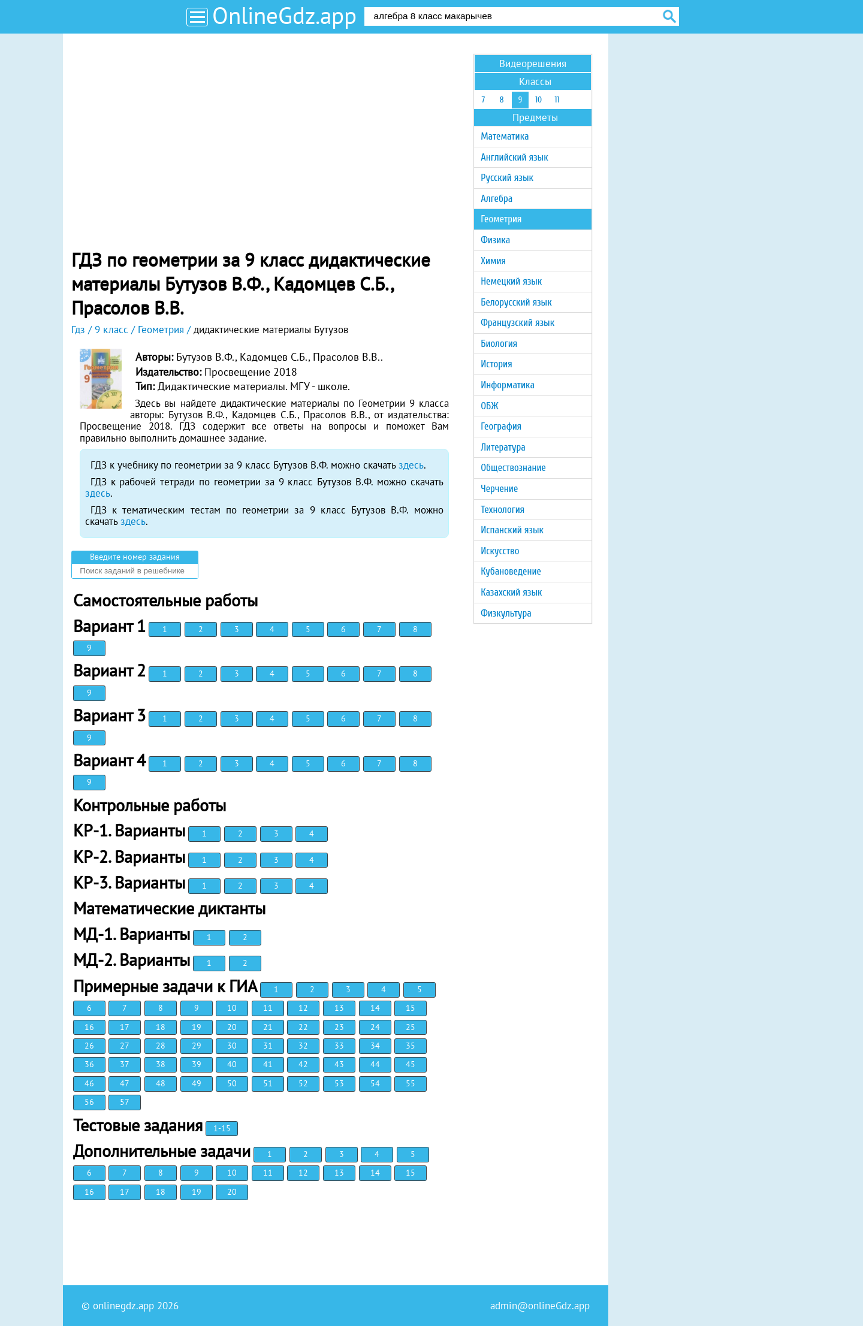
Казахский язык (511, 592)
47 (124, 1083)
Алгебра (496, 198)
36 (89, 1064)
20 (232, 1027)
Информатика (508, 385)
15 (410, 1007)
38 (160, 1064)
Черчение (499, 488)
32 (303, 1045)
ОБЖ (489, 406)
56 (89, 1102)
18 (160, 1027)
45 (410, 1064)
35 (410, 1045)
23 (339, 1027)
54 (375, 1083)
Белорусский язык (516, 302)
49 (196, 1083)
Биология (499, 343)
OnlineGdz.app (284, 15)
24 (375, 1027)
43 (339, 1064)
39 (196, 1064)
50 (232, 1083)
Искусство (500, 551)
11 (268, 1007)
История (496, 364)
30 (232, 1045)
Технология (502, 509)
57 (124, 1102)
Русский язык (507, 177)
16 (89, 1027)
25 (410, 1027)
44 (375, 1064)
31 (268, 1045)
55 (410, 1083)
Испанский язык (512, 530)
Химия (493, 261)
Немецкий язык (511, 281)
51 (268, 1083)
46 (89, 1083)
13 (339, 1007)
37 (124, 1064)
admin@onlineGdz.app (540, 1305)
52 (303, 1083)
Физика (495, 240)
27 (124, 1045)
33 (339, 1045)
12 (303, 1007)
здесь (411, 465)
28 (160, 1045)
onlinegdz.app (123, 1305)
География (501, 426)
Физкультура (506, 613)
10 (232, 1007)
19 (196, 1027)
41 (268, 1064)
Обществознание (513, 467)
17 (124, 1027)
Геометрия (501, 219)
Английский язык (514, 157)
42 (303, 1064)
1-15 (222, 1128)
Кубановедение (511, 571)
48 (160, 1083)
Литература (503, 447)
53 (339, 1083)
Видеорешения (532, 63)
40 (232, 1064)
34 (375, 1045)
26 (89, 1045)
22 (303, 1027)
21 (268, 1027)
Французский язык (517, 322)
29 (196, 1045)
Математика (505, 136)
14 (375, 1007)
